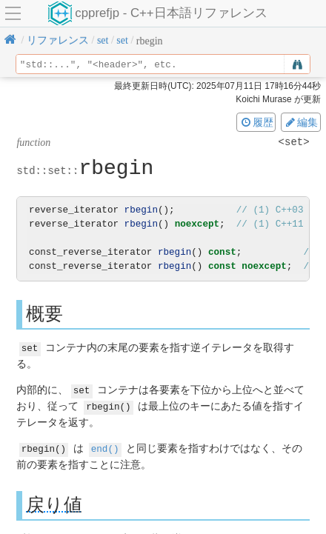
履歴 (256, 122)
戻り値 (54, 502)
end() (105, 446)
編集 (301, 122)
